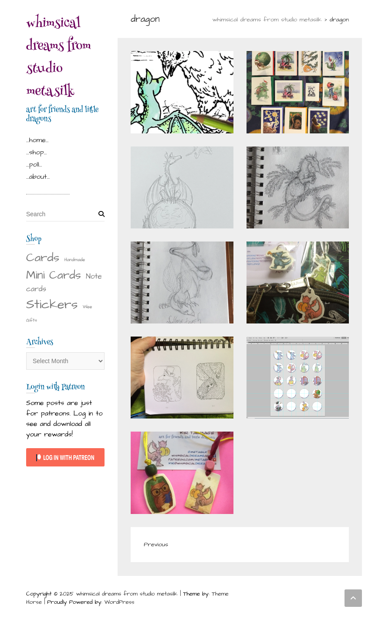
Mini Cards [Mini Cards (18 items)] (53, 275)
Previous (156, 544)
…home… (37, 140)
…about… (38, 176)
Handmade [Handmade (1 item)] (74, 259)
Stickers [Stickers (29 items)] (52, 304)
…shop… (36, 152)
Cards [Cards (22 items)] (42, 257)
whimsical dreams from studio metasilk (58, 58)
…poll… (34, 164)
